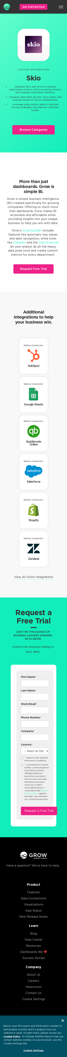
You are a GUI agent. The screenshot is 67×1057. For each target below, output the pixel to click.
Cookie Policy (12, 1036)
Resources (33, 945)
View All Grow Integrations (33, 577)
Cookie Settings (33, 999)
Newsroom (33, 987)
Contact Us (33, 993)
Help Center (34, 939)
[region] (33, 1036)
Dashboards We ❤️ (33, 952)
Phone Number (31, 717)
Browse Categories (34, 129)
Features (33, 892)
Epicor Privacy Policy (36, 792)
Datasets (19, 242)
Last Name (28, 690)
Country (27, 744)
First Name (28, 676)
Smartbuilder (32, 230)
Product (33, 884)
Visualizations (33, 904)
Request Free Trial (33, 269)
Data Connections (33, 898)
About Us (33, 974)
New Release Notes (33, 916)
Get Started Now (33, 6)
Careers (33, 980)
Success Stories (33, 958)
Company (27, 731)
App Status (33, 910)
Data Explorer (49, 242)
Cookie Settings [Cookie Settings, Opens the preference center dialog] (33, 1050)
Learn (33, 926)
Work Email (29, 704)
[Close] (63, 1021)
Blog (33, 933)
